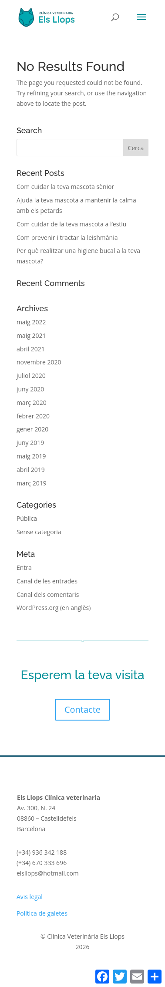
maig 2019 (31, 456)
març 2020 (32, 402)
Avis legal (30, 897)
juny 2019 (30, 442)
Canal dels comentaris (48, 594)
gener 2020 (32, 429)
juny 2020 (30, 389)
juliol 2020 (31, 375)
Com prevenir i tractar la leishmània (67, 237)
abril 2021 (31, 349)
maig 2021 (31, 335)
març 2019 (32, 483)
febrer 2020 (33, 416)
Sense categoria (39, 532)
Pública (27, 518)
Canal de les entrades (47, 581)
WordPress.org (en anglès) (54, 607)
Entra (24, 567)
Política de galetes (42, 913)
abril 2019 (31, 469)
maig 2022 (31, 322)
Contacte (82, 709)
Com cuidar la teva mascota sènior (65, 186)
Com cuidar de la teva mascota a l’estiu (72, 224)
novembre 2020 (39, 362)
